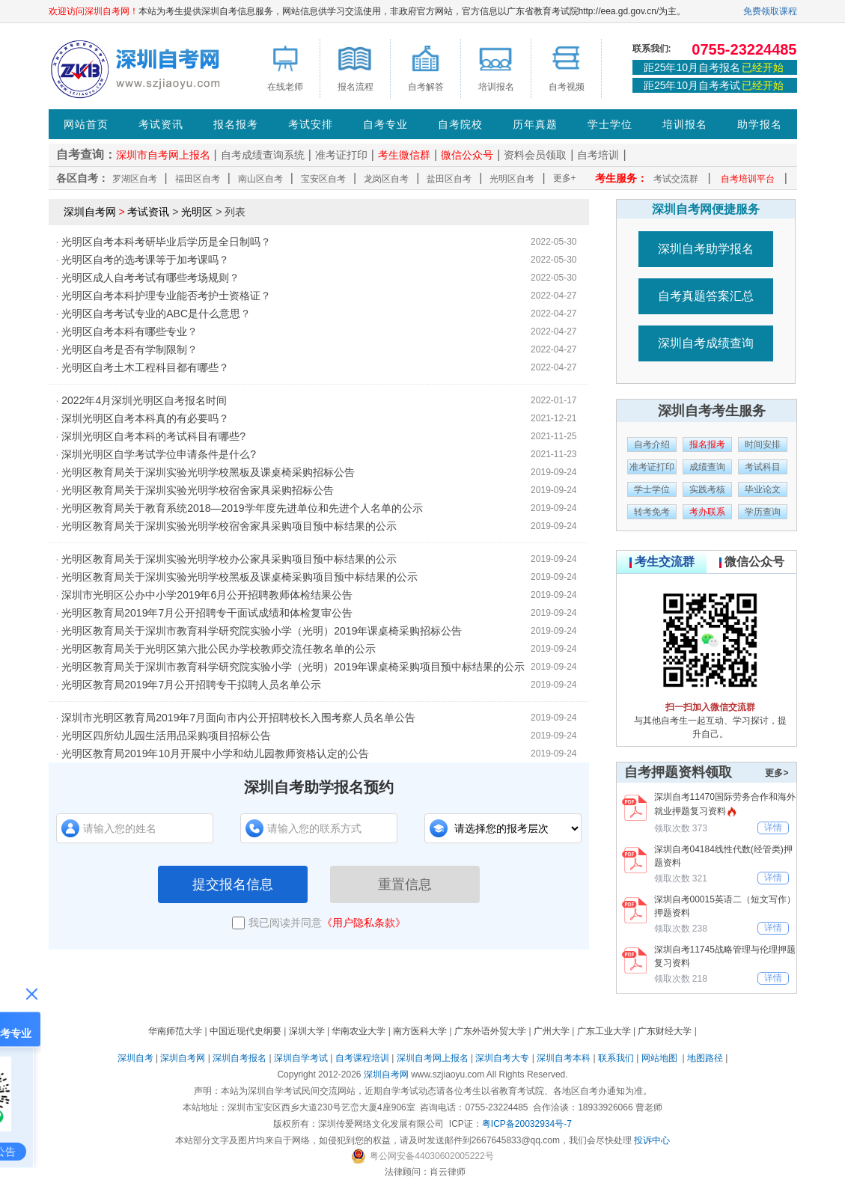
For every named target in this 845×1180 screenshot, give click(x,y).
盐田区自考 (449, 179)
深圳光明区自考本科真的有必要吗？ (145, 418)
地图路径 (706, 1058)
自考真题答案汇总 (706, 296)
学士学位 (610, 124)
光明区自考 (511, 179)
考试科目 (763, 467)
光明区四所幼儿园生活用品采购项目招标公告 (166, 736)
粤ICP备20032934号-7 (527, 1124)
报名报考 (235, 124)
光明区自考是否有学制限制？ (129, 349)
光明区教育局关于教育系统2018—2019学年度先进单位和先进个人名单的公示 (241, 508)
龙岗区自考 (386, 179)
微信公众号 (467, 155)
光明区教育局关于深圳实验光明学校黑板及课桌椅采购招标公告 (208, 472)
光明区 (197, 212)
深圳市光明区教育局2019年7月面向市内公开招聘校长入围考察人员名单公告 (238, 718)
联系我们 (616, 1058)
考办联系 (707, 512)
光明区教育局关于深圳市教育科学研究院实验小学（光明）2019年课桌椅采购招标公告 (261, 631)
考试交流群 (675, 179)
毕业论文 (763, 489)
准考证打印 (341, 155)
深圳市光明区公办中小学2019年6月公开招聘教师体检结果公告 (207, 595)
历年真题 (535, 124)
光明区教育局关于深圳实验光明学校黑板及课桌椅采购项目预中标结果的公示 (239, 577)
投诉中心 (652, 1140)
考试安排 (310, 124)
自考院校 (460, 124)
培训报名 (684, 124)
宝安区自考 (323, 179)
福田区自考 (197, 179)
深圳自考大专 (502, 1058)
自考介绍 (652, 444)
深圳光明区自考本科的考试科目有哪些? (153, 436)
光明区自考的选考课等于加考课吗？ (145, 260)
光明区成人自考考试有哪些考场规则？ (150, 278)
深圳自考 (135, 1058)
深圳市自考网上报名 (163, 155)
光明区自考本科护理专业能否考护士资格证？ (166, 296)
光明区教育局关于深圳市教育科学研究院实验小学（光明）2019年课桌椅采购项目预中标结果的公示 (293, 667)
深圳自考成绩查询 (706, 343)
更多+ (564, 178)
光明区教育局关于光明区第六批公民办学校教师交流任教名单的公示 (218, 649)
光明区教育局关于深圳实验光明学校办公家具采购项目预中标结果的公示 (229, 559)
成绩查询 (707, 467)
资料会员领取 (535, 155)
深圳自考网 (90, 212)
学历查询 (763, 512)
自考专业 (385, 124)
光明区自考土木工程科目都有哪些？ (145, 367)
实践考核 (707, 489)
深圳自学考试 (301, 1058)
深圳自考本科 (564, 1058)
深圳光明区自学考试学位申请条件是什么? (158, 454)
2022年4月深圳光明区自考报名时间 (144, 400)
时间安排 (763, 444)
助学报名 (759, 124)
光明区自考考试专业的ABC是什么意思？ (156, 314)
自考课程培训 (362, 1058)
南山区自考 (260, 179)
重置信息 (405, 884)
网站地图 (659, 1058)
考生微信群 (404, 155)
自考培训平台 (748, 179)
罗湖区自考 (134, 179)
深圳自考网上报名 (433, 1058)
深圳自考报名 (239, 1058)
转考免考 (652, 512)
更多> (776, 773)
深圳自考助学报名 (706, 248)
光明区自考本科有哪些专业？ (129, 331)
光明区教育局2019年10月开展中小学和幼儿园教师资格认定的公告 (215, 753)
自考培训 (598, 155)
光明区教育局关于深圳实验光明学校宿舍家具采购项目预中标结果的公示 (229, 526)
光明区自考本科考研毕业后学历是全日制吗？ (166, 242)
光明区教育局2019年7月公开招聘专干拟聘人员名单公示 (191, 685)
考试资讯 (160, 124)
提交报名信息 (232, 884)
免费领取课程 (770, 11)
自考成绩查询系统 (263, 155)
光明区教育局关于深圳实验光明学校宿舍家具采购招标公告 (197, 490)
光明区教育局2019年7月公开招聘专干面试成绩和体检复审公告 (207, 613)
